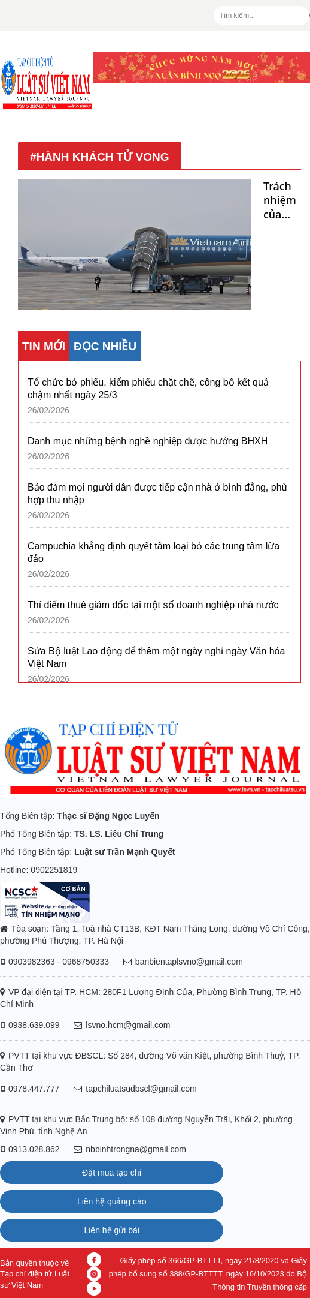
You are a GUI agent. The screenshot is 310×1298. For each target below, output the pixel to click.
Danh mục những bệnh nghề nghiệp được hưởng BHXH (148, 441)
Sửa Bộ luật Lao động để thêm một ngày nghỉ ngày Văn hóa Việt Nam (156, 657)
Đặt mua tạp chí (111, 1172)
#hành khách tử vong (99, 157)
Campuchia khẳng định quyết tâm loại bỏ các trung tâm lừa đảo (153, 552)
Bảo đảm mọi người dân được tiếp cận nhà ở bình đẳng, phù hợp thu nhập (157, 493)
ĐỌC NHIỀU (105, 346)
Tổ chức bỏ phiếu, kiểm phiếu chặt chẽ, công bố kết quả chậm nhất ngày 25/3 (148, 388)
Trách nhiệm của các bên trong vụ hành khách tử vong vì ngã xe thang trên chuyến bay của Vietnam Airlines (282, 200)
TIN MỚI (43, 346)
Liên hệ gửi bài (111, 1230)
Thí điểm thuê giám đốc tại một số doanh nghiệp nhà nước (153, 605)
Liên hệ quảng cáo (112, 1201)
